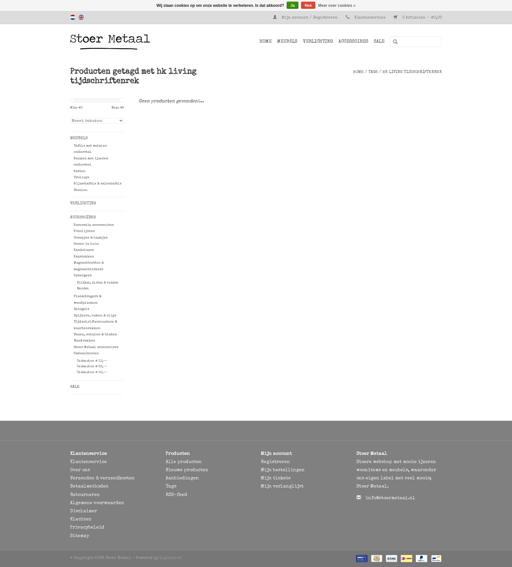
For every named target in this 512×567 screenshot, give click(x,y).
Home (266, 41)
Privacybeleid (87, 527)
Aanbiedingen (182, 478)
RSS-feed (176, 495)
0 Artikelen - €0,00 (418, 18)
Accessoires (353, 41)
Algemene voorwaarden (97, 503)
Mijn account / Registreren (306, 18)
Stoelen (80, 190)
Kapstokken (84, 256)
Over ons (80, 470)
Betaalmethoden (89, 486)
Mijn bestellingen (283, 470)
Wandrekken (84, 340)
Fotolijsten (84, 231)
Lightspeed (170, 558)
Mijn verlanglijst (282, 486)
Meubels (287, 41)
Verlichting (318, 41)
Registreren (275, 462)
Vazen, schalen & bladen (95, 334)
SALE (379, 41)
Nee (308, 5)
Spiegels (81, 309)
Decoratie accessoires (94, 225)
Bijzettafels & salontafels (98, 183)
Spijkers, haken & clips (95, 315)
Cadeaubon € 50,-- (92, 372)
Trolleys (81, 177)
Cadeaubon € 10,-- (92, 361)
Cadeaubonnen (86, 353)
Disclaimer (83, 511)
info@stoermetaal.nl (390, 498)
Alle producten (184, 462)
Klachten (81, 519)
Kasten (79, 171)
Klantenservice (370, 18)
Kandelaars (84, 250)
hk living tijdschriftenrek (412, 72)
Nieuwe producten (187, 470)
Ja (292, 5)
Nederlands (72, 17)
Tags (373, 72)
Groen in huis (86, 244)
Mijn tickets (276, 478)
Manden (83, 288)
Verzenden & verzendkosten (102, 478)
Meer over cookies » (337, 5)
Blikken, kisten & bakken (97, 282)
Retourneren (85, 495)
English (81, 17)
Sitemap (79, 536)
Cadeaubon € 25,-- (92, 366)
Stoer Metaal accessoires (96, 347)
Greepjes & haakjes (91, 238)
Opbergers (83, 275)
